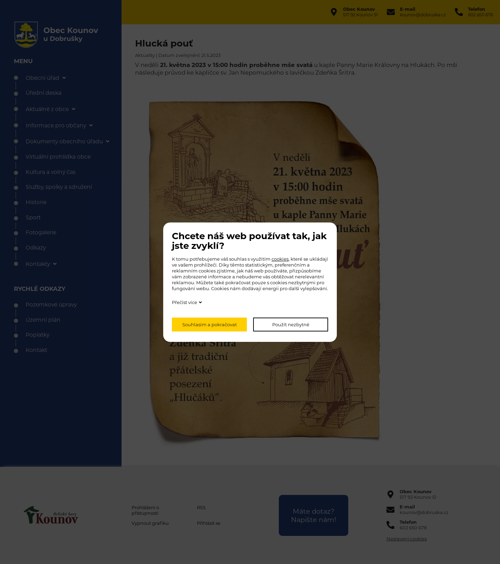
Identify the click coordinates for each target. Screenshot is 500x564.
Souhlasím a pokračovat (209, 324)
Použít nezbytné (290, 324)
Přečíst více (184, 302)
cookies (280, 259)
